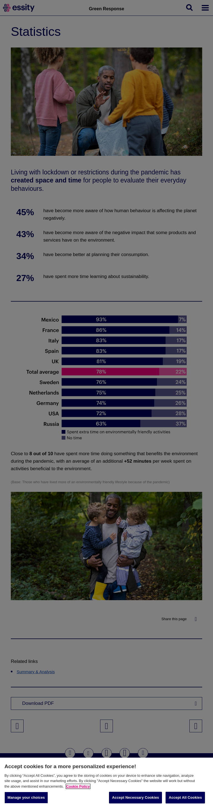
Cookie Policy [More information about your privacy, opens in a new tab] (78, 786)
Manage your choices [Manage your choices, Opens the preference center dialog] (26, 797)
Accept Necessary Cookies (135, 797)
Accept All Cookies (185, 797)
